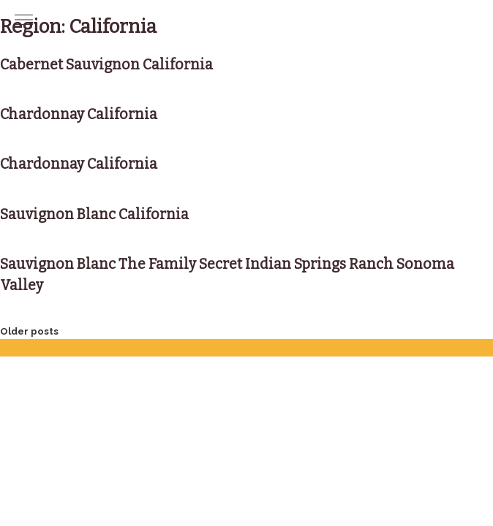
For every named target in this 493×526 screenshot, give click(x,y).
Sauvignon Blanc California (94, 214)
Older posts (29, 331)
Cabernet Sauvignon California (106, 64)
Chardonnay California (78, 114)
